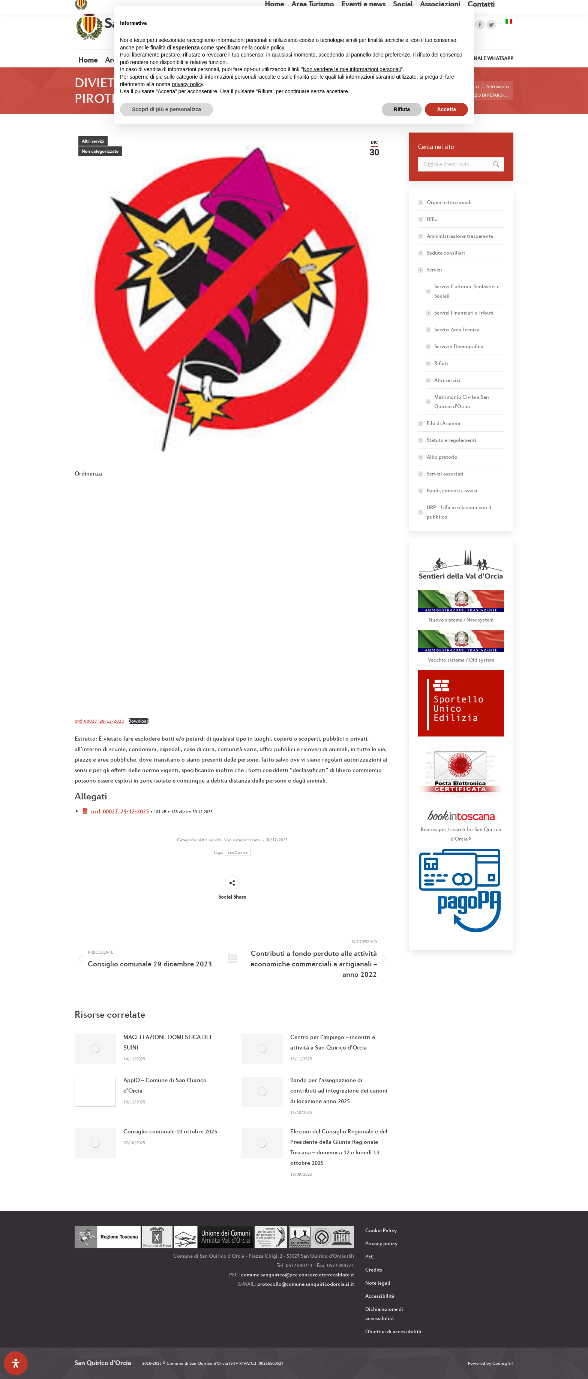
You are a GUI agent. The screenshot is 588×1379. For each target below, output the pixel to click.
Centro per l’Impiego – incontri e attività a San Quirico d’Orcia (332, 1042)
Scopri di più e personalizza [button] (166, 109)
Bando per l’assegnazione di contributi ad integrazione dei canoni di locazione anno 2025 (338, 1090)
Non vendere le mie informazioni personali (351, 69)
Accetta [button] (446, 109)
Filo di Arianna (443, 423)
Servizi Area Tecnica (457, 329)
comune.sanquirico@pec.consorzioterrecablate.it (297, 1275)
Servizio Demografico (458, 346)
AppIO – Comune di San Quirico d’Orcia (165, 1085)
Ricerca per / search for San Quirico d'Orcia (461, 829)
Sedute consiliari (446, 253)
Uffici (433, 219)
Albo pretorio (442, 457)
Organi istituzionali (449, 202)
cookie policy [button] (269, 48)
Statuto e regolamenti (451, 440)
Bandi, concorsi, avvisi (452, 490)
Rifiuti (441, 363)
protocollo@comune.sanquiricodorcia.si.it (305, 1284)
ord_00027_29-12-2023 (99, 721)
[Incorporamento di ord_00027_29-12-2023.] (232, 595)
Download (138, 721)
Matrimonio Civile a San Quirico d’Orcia (461, 401)
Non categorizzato (100, 151)
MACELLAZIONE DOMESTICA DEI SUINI (167, 1042)
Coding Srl (502, 1363)
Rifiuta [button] (402, 109)
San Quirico (238, 852)
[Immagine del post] (95, 1049)
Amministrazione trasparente (460, 236)
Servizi (430, 270)
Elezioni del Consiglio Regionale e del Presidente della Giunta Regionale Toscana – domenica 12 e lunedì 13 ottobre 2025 (338, 1147)
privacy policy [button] (187, 84)
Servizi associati (445, 474)
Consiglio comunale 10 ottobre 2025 (170, 1131)
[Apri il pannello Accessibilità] (16, 1363)
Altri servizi (93, 141)
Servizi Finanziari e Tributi (464, 313)
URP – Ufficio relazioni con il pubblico (459, 512)
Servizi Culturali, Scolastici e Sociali (467, 291)
